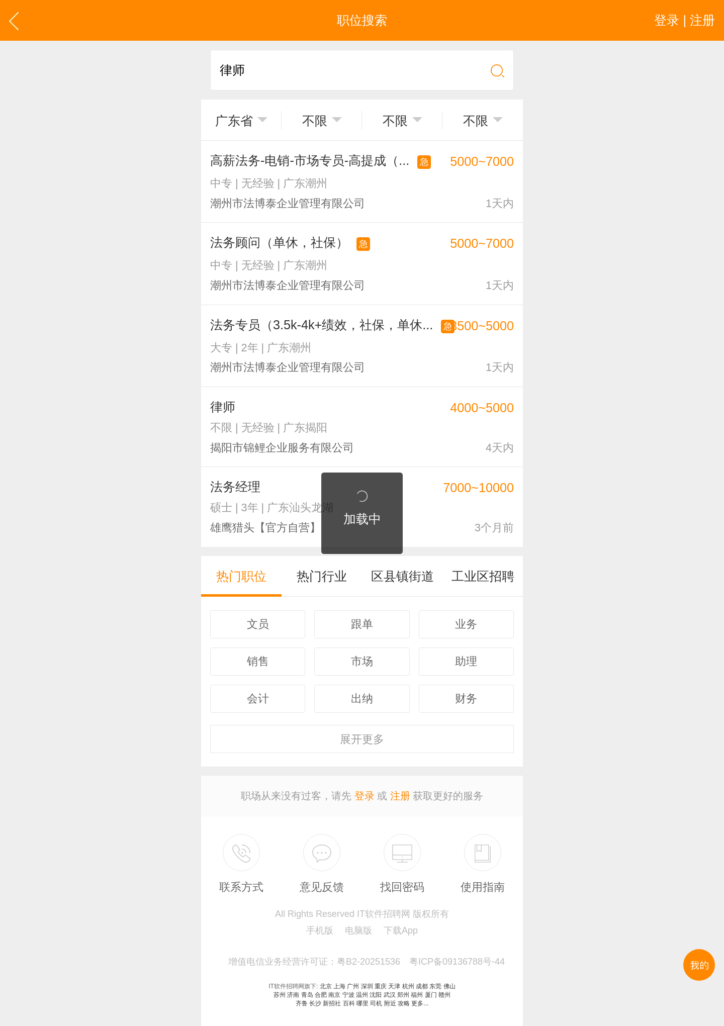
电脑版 (358, 930)
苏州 (280, 994)
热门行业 (322, 576)
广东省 (234, 121)
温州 (362, 994)
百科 (349, 1003)
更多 (362, 739)
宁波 (348, 994)
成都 (422, 986)
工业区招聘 (482, 576)
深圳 (367, 986)
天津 (394, 986)
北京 (326, 986)
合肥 (321, 994)
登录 (364, 795)
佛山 (449, 986)
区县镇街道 (402, 576)
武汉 (390, 994)
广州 (353, 986)
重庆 (381, 986)
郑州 (403, 994)
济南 (293, 994)
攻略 (404, 1003)
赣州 (444, 994)
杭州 (408, 986)
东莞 (435, 986)
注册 (400, 795)
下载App (401, 930)
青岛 (307, 994)
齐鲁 (302, 1003)
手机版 (319, 930)
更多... (419, 1003)
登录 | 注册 (684, 20)
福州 (417, 994)
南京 (334, 994)
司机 (376, 1003)
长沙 (315, 1003)
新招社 (332, 1003)
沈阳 (376, 994)
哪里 (362, 1003)
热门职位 (241, 576)
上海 (339, 986)
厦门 (431, 994)
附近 (390, 1003)
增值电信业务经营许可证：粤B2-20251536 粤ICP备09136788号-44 (366, 962)
